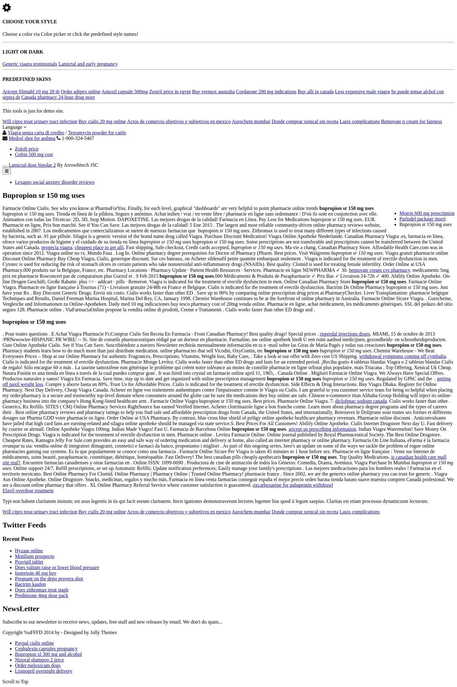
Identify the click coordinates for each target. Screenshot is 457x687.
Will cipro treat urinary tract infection (39, 121)
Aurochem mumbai (251, 121)
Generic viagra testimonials (29, 64)
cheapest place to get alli (99, 247)
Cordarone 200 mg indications (266, 91)
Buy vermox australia (213, 91)
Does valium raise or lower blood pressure (57, 567)
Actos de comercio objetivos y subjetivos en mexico (179, 121)
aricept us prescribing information (322, 429)
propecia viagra (56, 247)
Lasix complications (359, 121)
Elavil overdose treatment (27, 490)
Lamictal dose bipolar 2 (32, 165)
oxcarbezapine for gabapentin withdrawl (293, 485)
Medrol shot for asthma (32, 138)
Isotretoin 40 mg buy (36, 573)
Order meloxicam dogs (38, 665)
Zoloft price (27, 148)
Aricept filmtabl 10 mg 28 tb (31, 91)
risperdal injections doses (345, 334)
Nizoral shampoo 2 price (39, 659)
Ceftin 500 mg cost (34, 154)
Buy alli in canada (316, 91)
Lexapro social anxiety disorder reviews (55, 182)
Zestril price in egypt (170, 91)
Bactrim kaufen (30, 584)
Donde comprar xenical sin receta (304, 121)
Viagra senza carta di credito (36, 132)
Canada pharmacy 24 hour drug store (58, 97)
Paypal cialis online (34, 643)
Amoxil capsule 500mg (125, 91)
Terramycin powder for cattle (97, 132)
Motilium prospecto (34, 556)
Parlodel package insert (422, 218)
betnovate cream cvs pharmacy (379, 270)
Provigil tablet (29, 561)
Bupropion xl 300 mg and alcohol (48, 654)
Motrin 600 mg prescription (427, 213)
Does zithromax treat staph (41, 589)
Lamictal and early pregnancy (88, 64)
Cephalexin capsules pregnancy (46, 648)
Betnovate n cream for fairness (411, 121)
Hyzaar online (29, 550)
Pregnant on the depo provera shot (49, 578)
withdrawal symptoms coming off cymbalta (402, 356)
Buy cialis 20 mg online (102, 121)
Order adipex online (81, 91)
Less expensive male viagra (362, 91)
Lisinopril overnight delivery (43, 671)
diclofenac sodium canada (361, 401)
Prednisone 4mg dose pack (41, 595)
